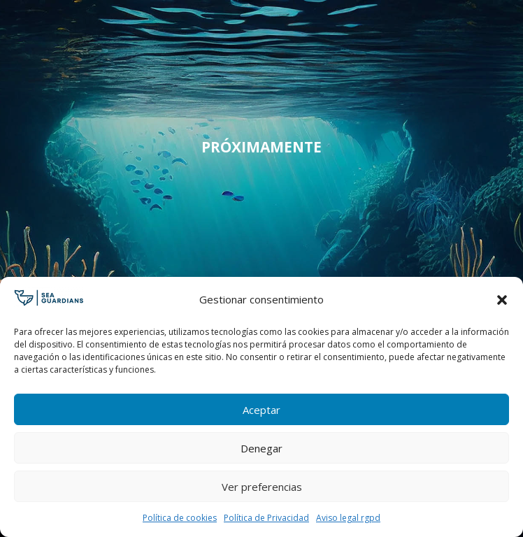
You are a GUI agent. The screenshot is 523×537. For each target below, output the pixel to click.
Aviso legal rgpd (348, 518)
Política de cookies (180, 518)
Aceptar (261, 410)
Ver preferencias (262, 487)
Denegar (261, 448)
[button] (502, 300)
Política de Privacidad (266, 518)
